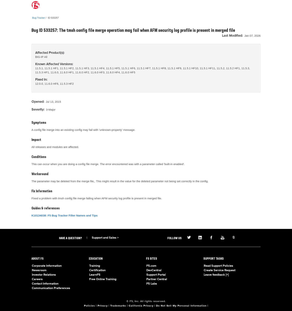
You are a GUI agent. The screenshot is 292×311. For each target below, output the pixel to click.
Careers (37, 279)
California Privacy (141, 305)
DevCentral (153, 270)
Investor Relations (44, 274)
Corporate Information (47, 265)
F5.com (151, 265)
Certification (97, 270)
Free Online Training (102, 279)
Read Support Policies (218, 265)
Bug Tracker (38, 17)
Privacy (103, 305)
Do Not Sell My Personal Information (181, 305)
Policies (89, 305)
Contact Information (45, 283)
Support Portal (156, 274)
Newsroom (39, 270)
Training (94, 265)
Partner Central (156, 279)
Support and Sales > (105, 237)
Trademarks (118, 305)
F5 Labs (151, 283)
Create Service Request (219, 270)
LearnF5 (94, 274)
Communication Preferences (51, 288)
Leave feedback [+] (216, 274)
